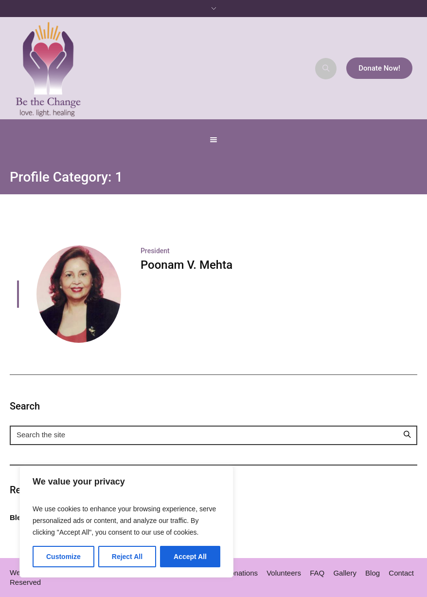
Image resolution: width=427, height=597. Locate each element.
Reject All (127, 556)
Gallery (344, 573)
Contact (401, 573)
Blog (372, 573)
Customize (63, 556)
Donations (241, 573)
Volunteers (284, 573)
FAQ (317, 573)
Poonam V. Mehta (186, 265)
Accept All (190, 556)
